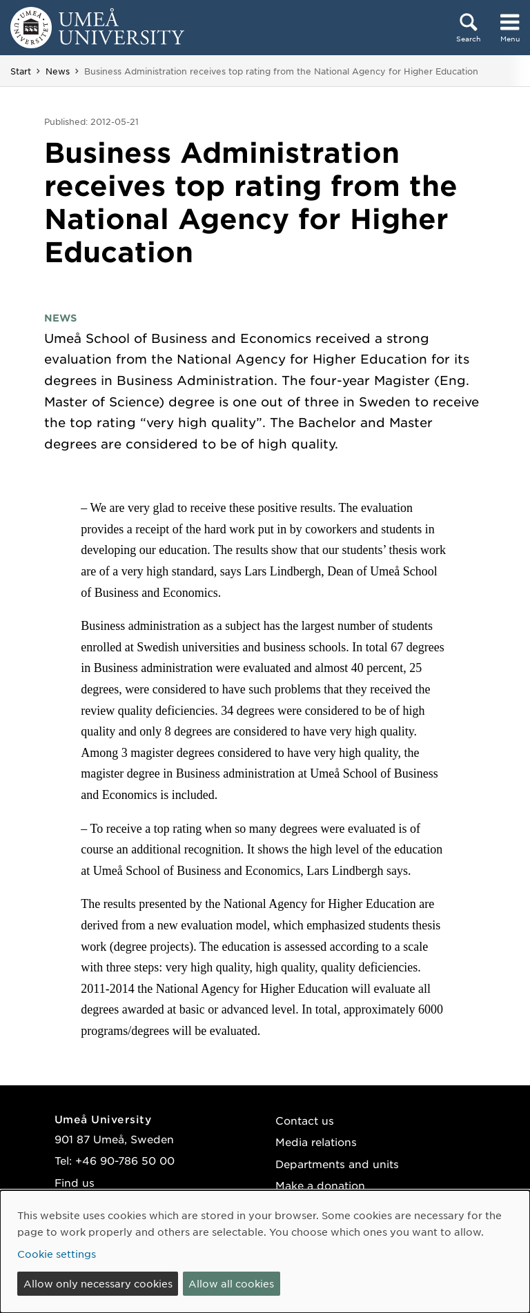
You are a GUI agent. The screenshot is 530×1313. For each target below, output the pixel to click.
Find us (75, 1182)
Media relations (316, 1141)
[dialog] (265, 1251)
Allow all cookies (231, 1283)
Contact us (304, 1120)
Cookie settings (56, 1253)
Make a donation (320, 1185)
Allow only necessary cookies (98, 1283)
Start (20, 71)
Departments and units (337, 1163)
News (58, 71)
